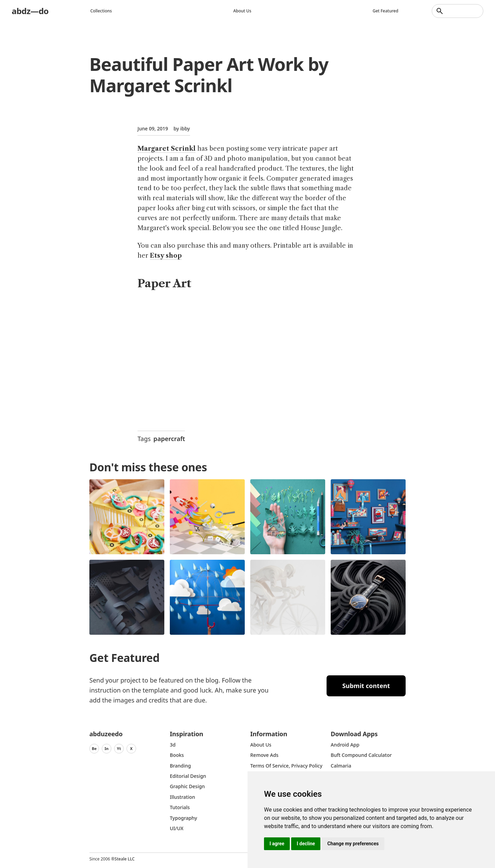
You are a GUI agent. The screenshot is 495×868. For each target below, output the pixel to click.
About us (242, 11)
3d (173, 744)
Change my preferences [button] (352, 843)
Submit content (366, 686)
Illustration (182, 797)
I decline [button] (306, 843)
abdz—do (30, 11)
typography (183, 818)
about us (260, 744)
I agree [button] (277, 843)
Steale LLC (124, 859)
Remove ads (264, 755)
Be (94, 748)
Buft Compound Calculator (361, 755)
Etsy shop (166, 255)
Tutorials (180, 807)
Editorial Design (188, 776)
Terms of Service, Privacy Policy (286, 765)
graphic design (187, 786)
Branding (180, 765)
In (106, 748)
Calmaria (341, 765)
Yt (119, 748)
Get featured (385, 11)
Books (177, 755)
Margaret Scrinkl (167, 148)
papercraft (169, 439)
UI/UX (177, 828)
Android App (345, 744)
